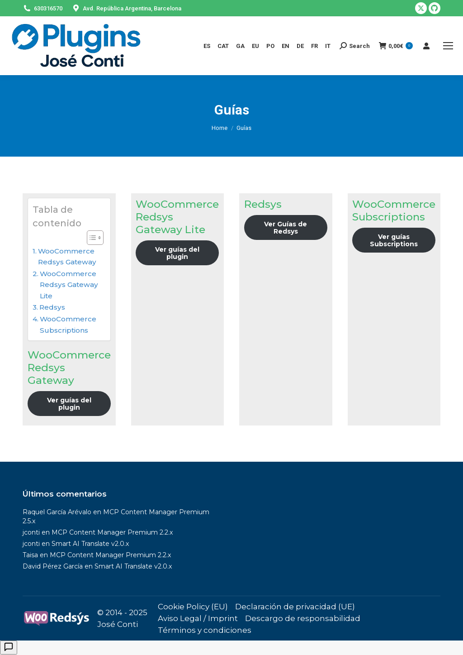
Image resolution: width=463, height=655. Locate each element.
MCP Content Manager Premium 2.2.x (112, 532)
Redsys (52, 307)
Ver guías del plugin (69, 403)
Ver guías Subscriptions (394, 240)
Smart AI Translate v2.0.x (90, 544)
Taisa (30, 555)
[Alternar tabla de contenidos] (90, 237)
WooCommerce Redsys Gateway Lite (69, 284)
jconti (31, 532)
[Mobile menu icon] (448, 46)
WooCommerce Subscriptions (68, 325)
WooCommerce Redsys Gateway (67, 257)
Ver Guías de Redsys (285, 227)
